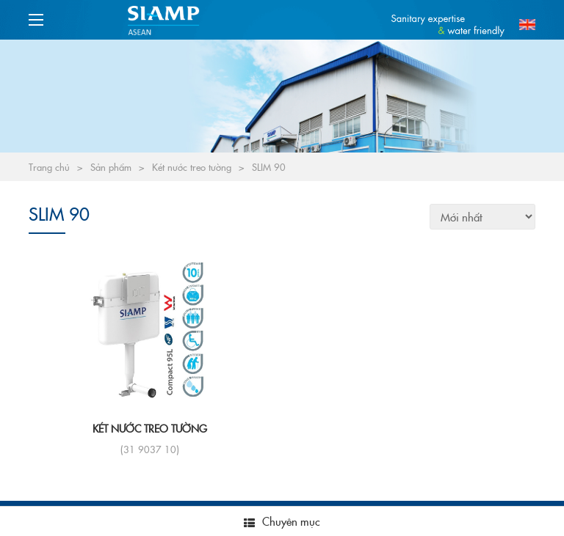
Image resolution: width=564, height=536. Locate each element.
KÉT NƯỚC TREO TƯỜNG (150, 428)
